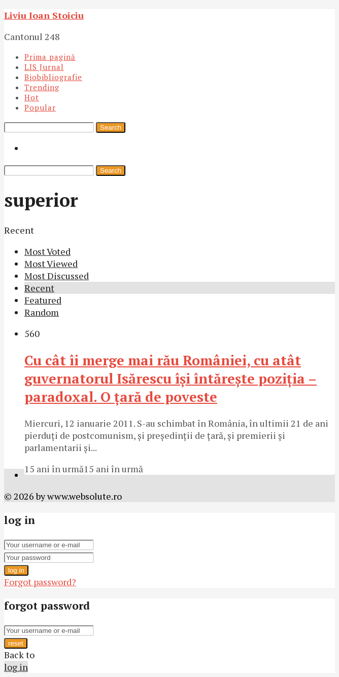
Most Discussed (56, 276)
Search (110, 127)
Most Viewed (51, 263)
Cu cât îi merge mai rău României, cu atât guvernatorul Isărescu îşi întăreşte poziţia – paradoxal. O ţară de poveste (170, 378)
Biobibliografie (53, 77)
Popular (40, 107)
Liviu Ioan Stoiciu (44, 15)
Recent (39, 288)
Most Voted (47, 251)
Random (41, 312)
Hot (31, 97)
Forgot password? (40, 582)
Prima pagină (50, 57)
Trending (41, 87)
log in (16, 570)
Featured (42, 300)
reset (15, 643)
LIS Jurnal (44, 67)
